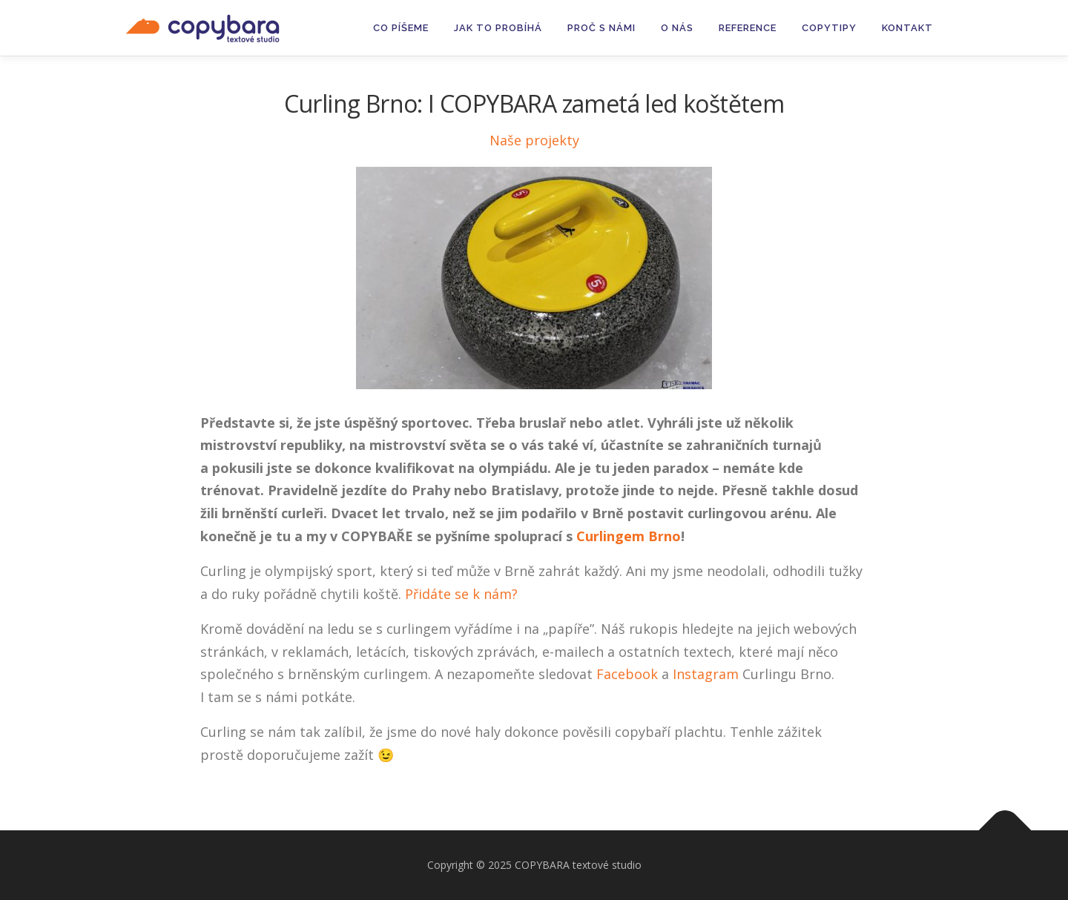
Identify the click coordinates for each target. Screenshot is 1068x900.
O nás (677, 27)
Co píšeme (401, 27)
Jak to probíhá (498, 27)
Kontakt (907, 27)
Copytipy (829, 27)
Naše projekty (534, 140)
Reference (748, 27)
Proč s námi (601, 27)
